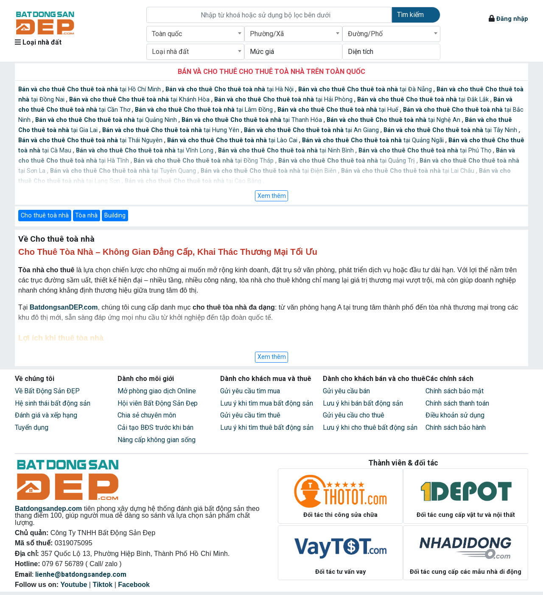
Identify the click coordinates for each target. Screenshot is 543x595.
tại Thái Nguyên (91, 140)
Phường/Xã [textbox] (267, 34)
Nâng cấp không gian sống (157, 440)
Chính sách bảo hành (455, 427)
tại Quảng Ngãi (373, 140)
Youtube (74, 584)
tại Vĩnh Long (145, 150)
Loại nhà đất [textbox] (170, 52)
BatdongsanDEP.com (64, 307)
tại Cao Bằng (194, 181)
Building (115, 215)
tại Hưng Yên (171, 130)
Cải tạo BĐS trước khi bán (155, 427)
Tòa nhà (86, 215)
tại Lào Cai (233, 140)
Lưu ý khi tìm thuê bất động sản (266, 427)
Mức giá (262, 52)
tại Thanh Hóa (253, 120)
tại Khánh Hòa (140, 99)
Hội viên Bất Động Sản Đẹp (158, 403)
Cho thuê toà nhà (45, 215)
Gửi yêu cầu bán (346, 391)
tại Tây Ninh (451, 130)
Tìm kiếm (410, 15)
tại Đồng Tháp (204, 160)
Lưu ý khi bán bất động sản (363, 403)
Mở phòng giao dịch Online (157, 391)
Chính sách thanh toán (457, 403)
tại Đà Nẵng (366, 89)
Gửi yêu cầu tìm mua (250, 391)
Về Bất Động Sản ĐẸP (47, 391)
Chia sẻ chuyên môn (147, 415)
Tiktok (102, 584)
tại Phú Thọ (425, 150)
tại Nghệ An (394, 120)
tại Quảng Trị (347, 160)
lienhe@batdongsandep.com (80, 574)
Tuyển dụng (31, 427)
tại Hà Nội (230, 89)
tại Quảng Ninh (107, 120)
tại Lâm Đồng (204, 109)
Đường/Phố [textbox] (365, 34)
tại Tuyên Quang (124, 171)
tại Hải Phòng (284, 99)
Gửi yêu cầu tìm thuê (250, 415)
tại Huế (338, 109)
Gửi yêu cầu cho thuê (353, 415)
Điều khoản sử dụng (454, 415)
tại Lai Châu (408, 171)
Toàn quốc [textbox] (167, 34)
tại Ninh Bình (286, 150)
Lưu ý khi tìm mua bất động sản (266, 403)
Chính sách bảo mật (454, 391)
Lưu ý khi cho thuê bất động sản (370, 427)
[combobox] (195, 34)
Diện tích (360, 52)
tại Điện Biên (269, 171)
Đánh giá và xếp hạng (46, 415)
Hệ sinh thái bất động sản (52, 403)
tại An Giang (312, 130)
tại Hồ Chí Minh (90, 89)
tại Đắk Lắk (423, 99)
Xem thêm (272, 195)
